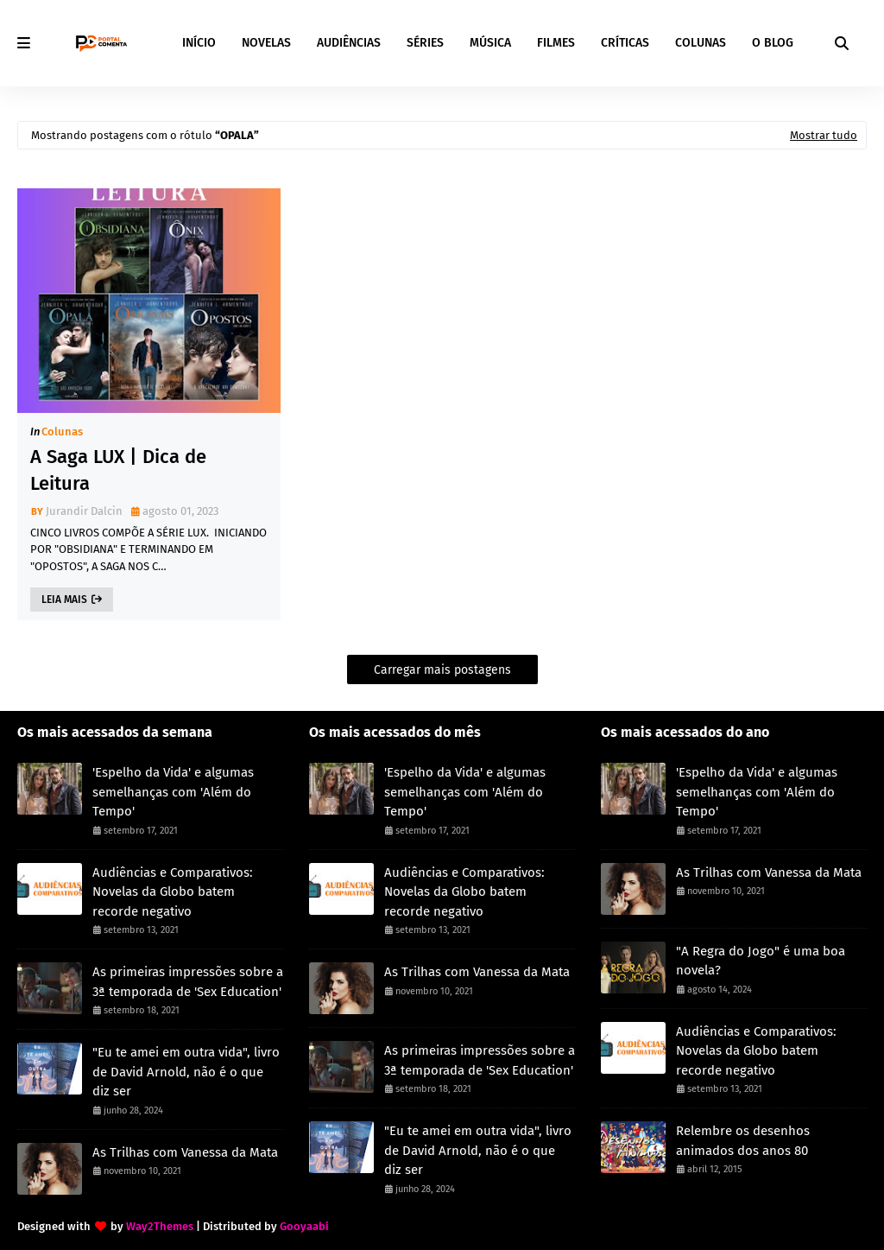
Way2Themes (159, 1226)
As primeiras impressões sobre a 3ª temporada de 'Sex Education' (187, 981)
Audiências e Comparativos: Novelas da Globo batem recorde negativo (172, 892)
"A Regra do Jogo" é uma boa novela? (760, 961)
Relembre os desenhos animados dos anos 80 (743, 1140)
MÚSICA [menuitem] (490, 42)
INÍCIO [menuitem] (199, 42)
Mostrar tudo (823, 135)
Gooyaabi (304, 1226)
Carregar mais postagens (442, 670)
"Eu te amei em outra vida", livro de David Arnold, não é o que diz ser (186, 1071)
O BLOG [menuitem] (772, 42)
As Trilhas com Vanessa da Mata (185, 1152)
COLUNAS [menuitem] (700, 42)
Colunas (62, 431)
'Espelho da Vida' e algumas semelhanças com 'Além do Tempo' (173, 792)
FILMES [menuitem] (556, 42)
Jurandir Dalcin (84, 510)
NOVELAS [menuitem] (266, 42)
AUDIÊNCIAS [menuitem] (349, 42)
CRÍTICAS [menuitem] (625, 42)
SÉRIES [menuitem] (425, 42)
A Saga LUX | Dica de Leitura (118, 470)
